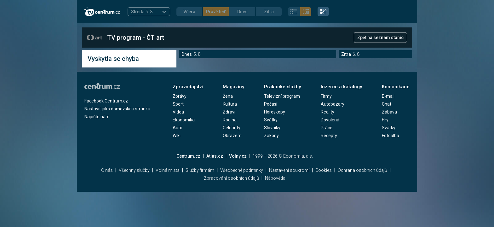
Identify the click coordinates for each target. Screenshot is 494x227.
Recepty (329, 135)
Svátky (271, 119)
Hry (385, 119)
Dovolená (330, 119)
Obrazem (232, 135)
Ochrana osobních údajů (362, 170)
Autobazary (332, 104)
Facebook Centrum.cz (106, 100)
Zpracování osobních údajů (231, 178)
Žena (228, 96)
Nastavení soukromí (289, 170)
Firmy (326, 96)
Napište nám (97, 116)
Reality (327, 111)
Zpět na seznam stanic (380, 37)
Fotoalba (390, 135)
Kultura (230, 104)
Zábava (389, 111)
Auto (177, 127)
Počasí (270, 104)
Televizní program (282, 96)
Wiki (177, 135)
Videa (178, 111)
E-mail (388, 96)
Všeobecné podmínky (241, 170)
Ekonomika (184, 119)
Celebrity (231, 127)
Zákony (271, 135)
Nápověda (275, 178)
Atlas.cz (214, 156)
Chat (386, 104)
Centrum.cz (188, 156)
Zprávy (180, 96)
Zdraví (229, 111)
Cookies (323, 170)
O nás (107, 170)
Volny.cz (238, 156)
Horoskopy (274, 111)
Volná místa (168, 170)
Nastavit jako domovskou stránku (117, 108)
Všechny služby (134, 170)
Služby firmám (200, 170)
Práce (326, 127)
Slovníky (272, 127)
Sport (178, 104)
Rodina (230, 119)
